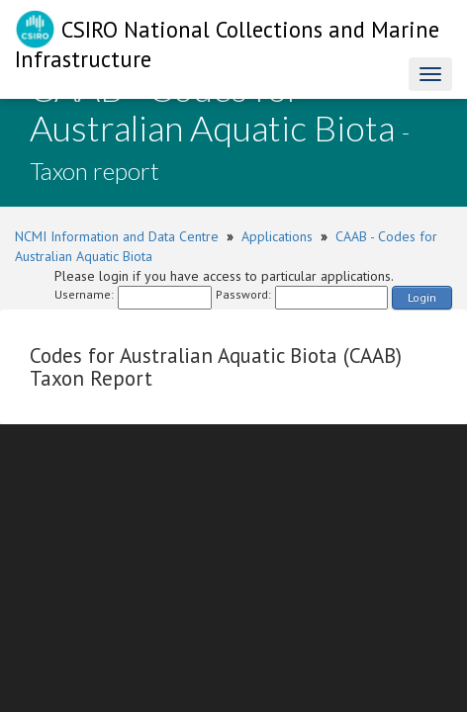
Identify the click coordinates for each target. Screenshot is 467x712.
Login (422, 297)
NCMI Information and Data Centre (117, 236)
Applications (277, 236)
